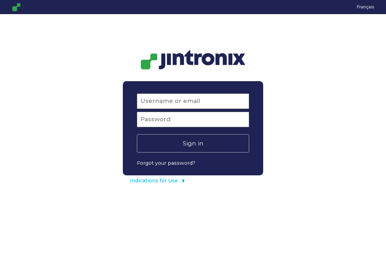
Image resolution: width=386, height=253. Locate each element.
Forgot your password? (166, 163)
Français (365, 6)
